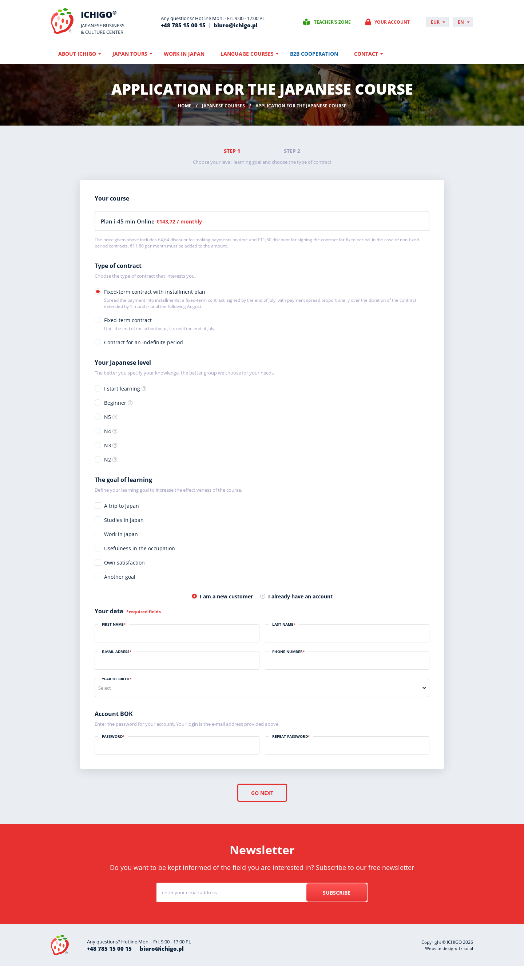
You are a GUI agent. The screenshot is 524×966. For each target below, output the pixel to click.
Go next (262, 792)
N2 (107, 459)
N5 (107, 416)
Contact (366, 53)
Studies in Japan (124, 519)
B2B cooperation (314, 53)
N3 (107, 445)
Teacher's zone (332, 22)
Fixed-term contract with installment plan (266, 298)
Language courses (247, 53)
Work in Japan (184, 53)
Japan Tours (129, 53)
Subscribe (336, 892)
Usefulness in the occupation (139, 548)
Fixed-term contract (159, 324)
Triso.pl (465, 948)
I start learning (122, 388)
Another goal (119, 576)
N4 (107, 431)
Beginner (115, 402)
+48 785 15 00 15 (183, 25)
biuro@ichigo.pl (236, 25)
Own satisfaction (124, 562)
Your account (392, 22)
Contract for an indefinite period (143, 342)
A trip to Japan (121, 505)
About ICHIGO (77, 53)
